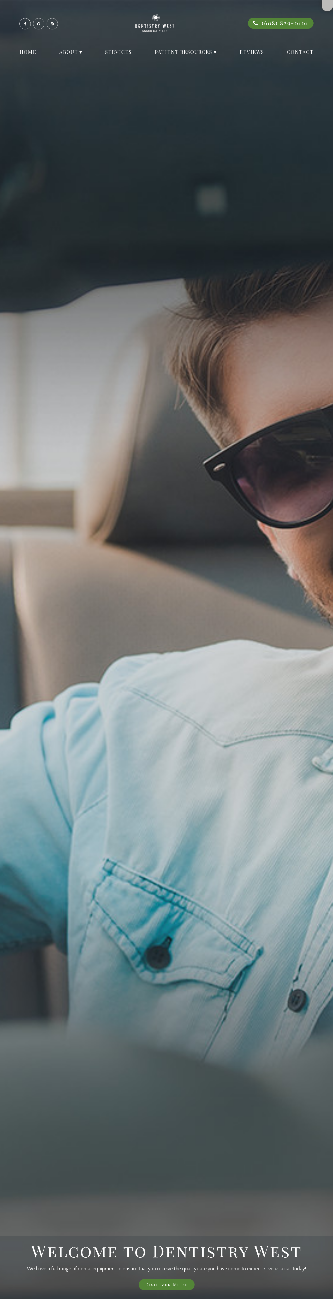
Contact (300, 51)
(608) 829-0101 (285, 23)
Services (118, 51)
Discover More (166, 1284)
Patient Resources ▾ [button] (186, 51)
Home (27, 51)
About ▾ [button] (70, 51)
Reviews (252, 51)
